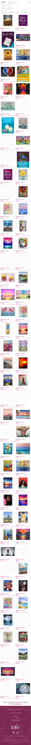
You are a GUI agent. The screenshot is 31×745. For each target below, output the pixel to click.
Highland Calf (18, 441)
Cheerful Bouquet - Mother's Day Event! (23, 321)
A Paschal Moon (18, 458)
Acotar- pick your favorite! (20, 47)
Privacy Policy (9, 736)
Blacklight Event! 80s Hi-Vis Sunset (22, 98)
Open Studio (2, 184)
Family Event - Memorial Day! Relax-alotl (7, 595)
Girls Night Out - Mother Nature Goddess (23, 235)
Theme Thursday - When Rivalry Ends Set (7, 81)
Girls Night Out (3, 98)
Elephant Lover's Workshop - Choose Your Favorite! (23, 561)
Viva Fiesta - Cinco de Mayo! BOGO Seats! (23, 201)
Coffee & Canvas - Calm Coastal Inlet (22, 612)
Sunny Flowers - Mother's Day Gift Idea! (23, 184)
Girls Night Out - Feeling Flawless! (6, 509)
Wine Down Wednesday (20, 64)
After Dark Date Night (4, 561)
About (15, 716)
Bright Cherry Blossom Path (21, 355)
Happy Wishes (18, 698)
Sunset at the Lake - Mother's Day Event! (23, 338)
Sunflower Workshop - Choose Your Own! (7, 441)
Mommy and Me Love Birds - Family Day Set (7, 116)
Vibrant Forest (3, 475)
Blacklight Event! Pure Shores (21, 509)
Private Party (15, 713)
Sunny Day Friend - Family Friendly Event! (7, 526)
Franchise (15, 720)
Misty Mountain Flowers (4, 424)
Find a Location (15, 709)
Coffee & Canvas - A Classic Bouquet (22, 475)
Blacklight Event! (3, 252)
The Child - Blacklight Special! (21, 629)
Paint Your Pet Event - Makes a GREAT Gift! (23, 526)
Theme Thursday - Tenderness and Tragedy (22, 493)
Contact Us (22, 736)
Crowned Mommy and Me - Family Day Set (7, 270)
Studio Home (11, 1)
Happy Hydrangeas (19, 578)
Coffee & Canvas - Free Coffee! (5, 372)
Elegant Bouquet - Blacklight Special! (7, 612)
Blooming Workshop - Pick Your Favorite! (7, 698)
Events (18, 1)
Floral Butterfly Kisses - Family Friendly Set (23, 269)
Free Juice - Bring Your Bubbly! (21, 252)
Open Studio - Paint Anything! (5, 578)
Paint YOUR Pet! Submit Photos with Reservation (22, 116)
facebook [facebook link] (13, 732)
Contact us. (17, 704)
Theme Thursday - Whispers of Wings (7, 235)
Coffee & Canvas (3, 218)
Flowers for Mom (3, 646)
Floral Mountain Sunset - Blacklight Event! (7, 304)
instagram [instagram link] (18, 732)
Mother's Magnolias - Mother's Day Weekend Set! (22, 304)
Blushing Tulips (3, 355)
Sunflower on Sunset (4, 64)
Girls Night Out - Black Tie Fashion (22, 389)
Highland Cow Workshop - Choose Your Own (7, 167)
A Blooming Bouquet (19, 132)
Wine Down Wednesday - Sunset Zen (22, 372)
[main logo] (3, 1)
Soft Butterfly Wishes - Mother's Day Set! (7, 321)
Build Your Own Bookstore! (20, 646)
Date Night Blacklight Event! (21, 424)
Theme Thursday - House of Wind (6, 389)
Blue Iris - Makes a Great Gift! (5, 338)
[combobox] (4, 12)
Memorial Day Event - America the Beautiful (22, 596)
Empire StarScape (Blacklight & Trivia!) (7, 201)
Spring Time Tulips (3, 458)
